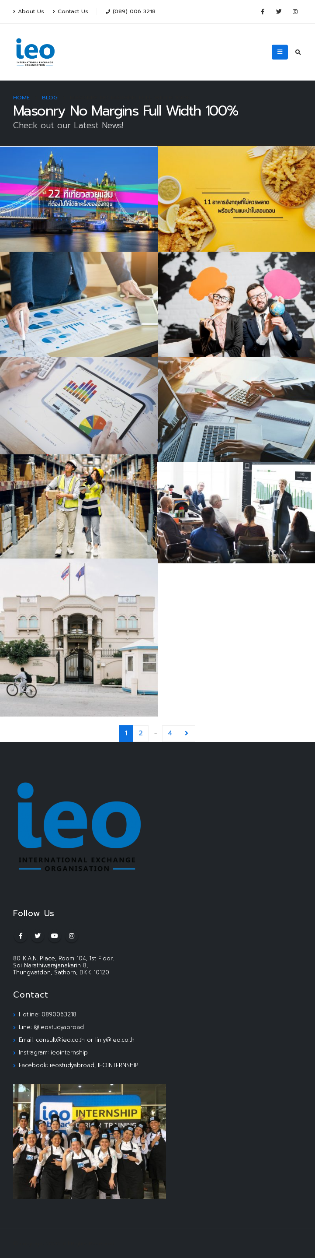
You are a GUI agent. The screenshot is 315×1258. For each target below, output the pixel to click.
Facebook (20, 935)
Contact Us (70, 11)
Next (186, 733)
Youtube (54, 935)
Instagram (71, 935)
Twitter (37, 935)
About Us (28, 11)
